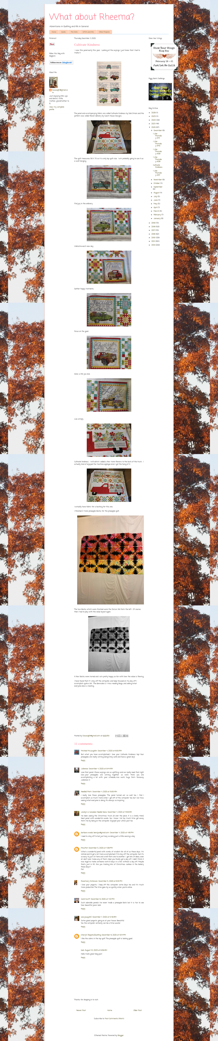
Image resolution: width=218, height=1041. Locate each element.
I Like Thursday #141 (157, 135)
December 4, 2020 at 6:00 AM (110, 751)
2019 (153, 223)
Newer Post (81, 1010)
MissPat (84, 848)
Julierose (84, 768)
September (158, 187)
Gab (82, 950)
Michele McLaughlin (89, 751)
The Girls (74, 32)
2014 (153, 241)
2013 (153, 245)
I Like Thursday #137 (157, 173)
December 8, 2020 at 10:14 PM (114, 935)
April (156, 207)
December (158, 130)
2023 (153, 116)
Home (54, 32)
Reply (83, 760)
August (157, 193)
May (156, 204)
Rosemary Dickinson (89, 881)
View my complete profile (56, 108)
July (156, 196)
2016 (153, 234)
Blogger (121, 1035)
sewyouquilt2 (86, 917)
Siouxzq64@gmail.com (60, 91)
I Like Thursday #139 (157, 151)
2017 (153, 230)
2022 (153, 120)
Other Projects (104, 32)
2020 (153, 127)
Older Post (137, 1010)
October (157, 183)
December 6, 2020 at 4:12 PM (102, 899)
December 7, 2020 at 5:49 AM (104, 917)
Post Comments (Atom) (114, 1018)
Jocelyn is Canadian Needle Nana (94, 812)
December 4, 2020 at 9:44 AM (101, 768)
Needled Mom (86, 791)
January (157, 218)
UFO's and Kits (88, 32)
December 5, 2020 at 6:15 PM (110, 881)
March (157, 211)
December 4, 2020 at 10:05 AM (104, 791)
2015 (153, 237)
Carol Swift (85, 899)
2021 (153, 123)
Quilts (63, 32)
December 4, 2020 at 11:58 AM (120, 812)
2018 (153, 226)
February (157, 214)
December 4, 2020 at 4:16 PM (121, 832)
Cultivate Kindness (157, 166)
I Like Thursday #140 (157, 143)
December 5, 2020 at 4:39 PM (101, 848)
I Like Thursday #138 (157, 159)
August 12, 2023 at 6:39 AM (96, 950)
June (156, 200)
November (158, 179)
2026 (153, 112)
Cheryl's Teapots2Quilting (91, 935)
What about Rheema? (91, 17)
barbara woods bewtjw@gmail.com (95, 832)
